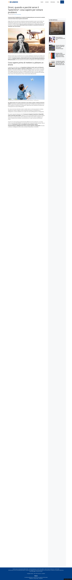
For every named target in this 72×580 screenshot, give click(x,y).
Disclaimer (41, 578)
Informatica (53, 1)
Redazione (31, 578)
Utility (58, 1)
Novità (42, 1)
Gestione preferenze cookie (67, 579)
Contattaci (43, 573)
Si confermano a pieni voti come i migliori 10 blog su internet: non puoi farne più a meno (60, 63)
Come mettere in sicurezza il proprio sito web (60, 38)
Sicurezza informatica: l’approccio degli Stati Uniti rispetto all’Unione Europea (60, 47)
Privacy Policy (36, 578)
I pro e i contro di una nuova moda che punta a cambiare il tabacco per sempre (56, 29)
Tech (62, 1)
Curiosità (46, 1)
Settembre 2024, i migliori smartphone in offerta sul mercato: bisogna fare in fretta (60, 55)
